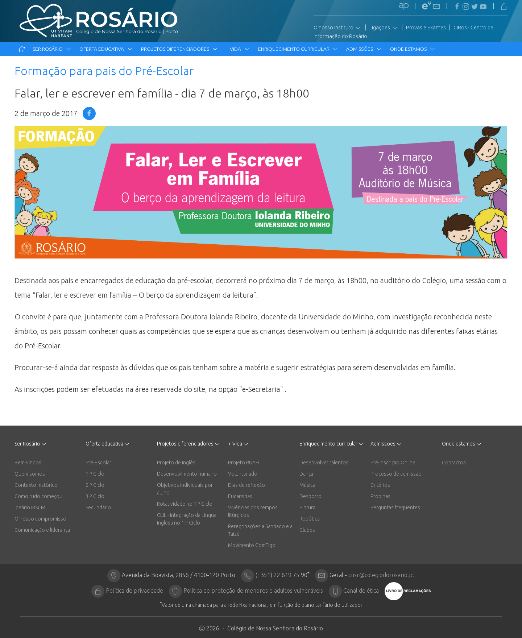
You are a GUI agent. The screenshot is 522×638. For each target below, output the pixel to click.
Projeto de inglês (176, 462)
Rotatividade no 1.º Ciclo (184, 504)
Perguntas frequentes (395, 507)
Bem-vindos (27, 462)
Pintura (307, 507)
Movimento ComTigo (252, 545)
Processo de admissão (396, 474)
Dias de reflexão (246, 485)
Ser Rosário (52, 49)
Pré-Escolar (98, 462)
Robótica (309, 519)
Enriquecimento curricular (298, 49)
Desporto (310, 496)
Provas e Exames (426, 27)
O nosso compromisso (40, 519)
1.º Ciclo (95, 474)
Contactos (454, 462)
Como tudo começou (38, 496)
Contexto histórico (36, 485)
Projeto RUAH (243, 462)
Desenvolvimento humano (187, 474)
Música (307, 485)
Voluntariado (242, 474)
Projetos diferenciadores (180, 49)
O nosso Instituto (338, 28)
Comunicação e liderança (42, 530)
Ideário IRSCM (29, 507)
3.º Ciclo (95, 496)
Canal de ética (361, 590)
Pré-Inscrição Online (392, 462)
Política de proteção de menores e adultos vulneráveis (253, 590)
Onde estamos (413, 49)
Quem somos (29, 474)
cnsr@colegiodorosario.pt (381, 575)
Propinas (380, 496)
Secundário (98, 507)
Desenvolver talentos (323, 462)
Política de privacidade (134, 590)
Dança (306, 474)
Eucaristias (240, 496)
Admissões (364, 49)
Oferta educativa (106, 49)
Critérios (380, 485)
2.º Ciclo (95, 485)
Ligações (383, 28)
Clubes (307, 530)
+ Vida (238, 49)
